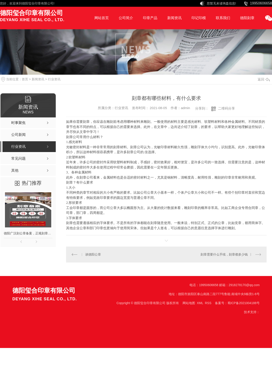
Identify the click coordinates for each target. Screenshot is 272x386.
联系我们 (223, 18)
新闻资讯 (174, 18)
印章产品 (150, 18)
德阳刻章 (247, 18)
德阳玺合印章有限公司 (38, 3)
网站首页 (101, 18)
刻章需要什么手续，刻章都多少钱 (224, 254)
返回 (264, 79)
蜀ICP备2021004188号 (243, 303)
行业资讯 (54, 79)
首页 (25, 79)
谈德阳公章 (93, 254)
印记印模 (199, 18)
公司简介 (126, 18)
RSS (208, 303)
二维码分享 (226, 108)
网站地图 (189, 303)
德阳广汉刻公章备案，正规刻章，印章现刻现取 (28, 233)
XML (200, 303)
